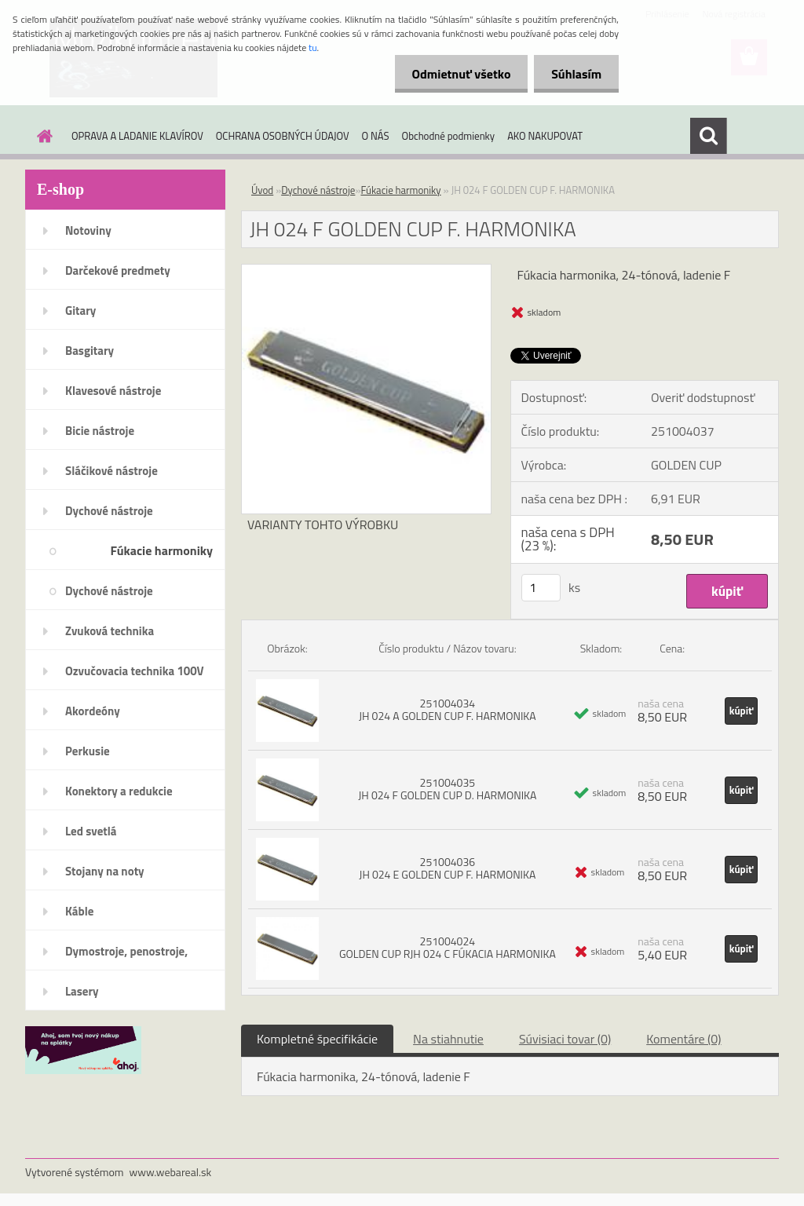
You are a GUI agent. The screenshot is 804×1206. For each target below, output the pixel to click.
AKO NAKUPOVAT (545, 136)
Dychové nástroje (109, 511)
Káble (79, 911)
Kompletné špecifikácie (317, 1038)
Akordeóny (92, 711)
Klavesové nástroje (113, 391)
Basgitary (89, 351)
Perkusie (87, 751)
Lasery (82, 991)
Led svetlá (90, 831)
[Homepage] (41, 136)
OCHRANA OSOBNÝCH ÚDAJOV (282, 136)
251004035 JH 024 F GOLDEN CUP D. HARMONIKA (447, 788)
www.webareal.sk (171, 1172)
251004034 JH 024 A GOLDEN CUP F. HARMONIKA (447, 709)
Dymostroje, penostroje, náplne (126, 956)
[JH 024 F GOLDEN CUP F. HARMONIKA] (366, 270)
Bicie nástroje (99, 431)
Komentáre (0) (683, 1038)
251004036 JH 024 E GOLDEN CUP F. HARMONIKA (447, 868)
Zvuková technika (109, 631)
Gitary (80, 311)
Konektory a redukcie (119, 791)
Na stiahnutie (448, 1038)
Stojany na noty (104, 871)
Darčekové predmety (117, 270)
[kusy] (541, 587)
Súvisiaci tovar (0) (565, 1038)
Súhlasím (574, 73)
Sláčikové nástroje (111, 471)
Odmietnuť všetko (453, 73)
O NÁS (375, 136)
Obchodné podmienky (448, 136)
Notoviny (88, 230)
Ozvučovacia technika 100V (134, 671)
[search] (708, 136)
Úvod (262, 190)
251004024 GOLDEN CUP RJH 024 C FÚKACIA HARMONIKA (447, 947)
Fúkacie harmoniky (161, 550)
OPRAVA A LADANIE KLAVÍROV (137, 136)
